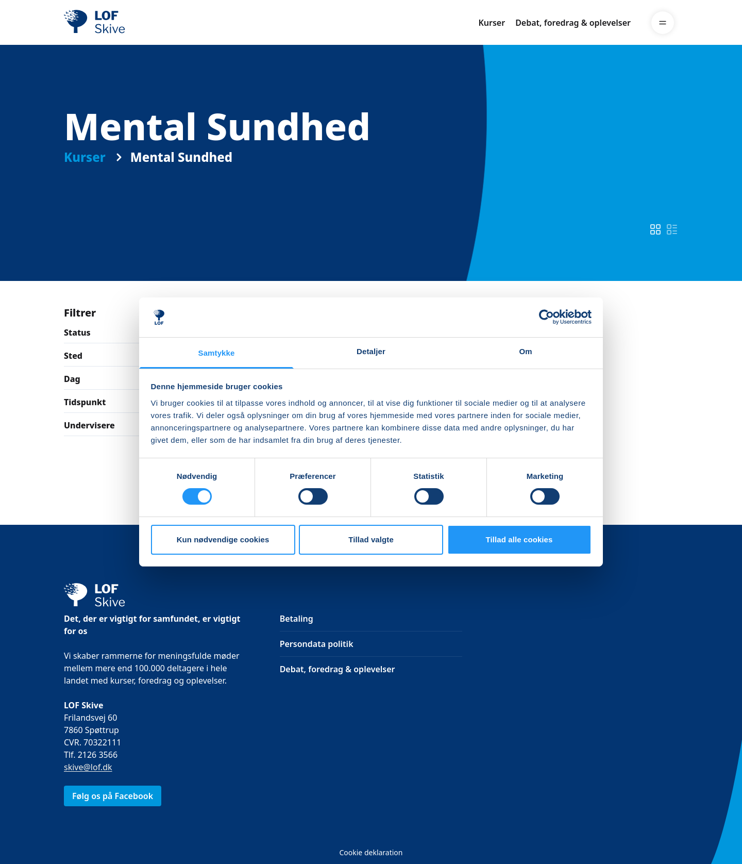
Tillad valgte (371, 539)
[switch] (655, 229)
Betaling (296, 618)
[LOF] (139, 22)
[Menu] (662, 22)
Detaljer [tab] (371, 351)
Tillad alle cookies (518, 539)
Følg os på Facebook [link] (112, 796)
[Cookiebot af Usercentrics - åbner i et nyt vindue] (546, 317)
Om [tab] (525, 351)
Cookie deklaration (370, 852)
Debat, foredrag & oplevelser (573, 22)
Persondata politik (316, 644)
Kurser (491, 22)
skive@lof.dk (88, 767)
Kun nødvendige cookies (223, 539)
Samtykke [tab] (216, 352)
